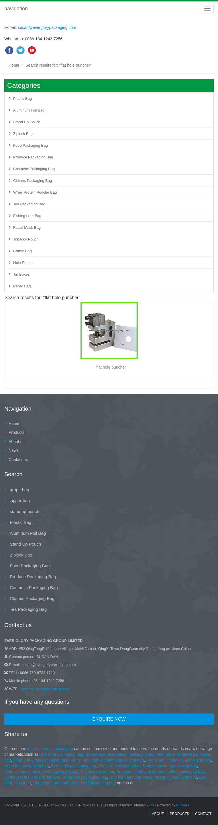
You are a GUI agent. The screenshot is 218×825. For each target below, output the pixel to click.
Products (16, 432)
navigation (16, 8)
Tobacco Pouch (26, 239)
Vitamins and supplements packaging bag (41, 771)
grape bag (19, 489)
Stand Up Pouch (26, 122)
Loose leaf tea (17, 777)
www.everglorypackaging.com (44, 689)
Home (14, 65)
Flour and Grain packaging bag (40, 760)
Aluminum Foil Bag (28, 110)
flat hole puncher (111, 367)
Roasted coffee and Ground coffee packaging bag (160, 771)
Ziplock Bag (23, 134)
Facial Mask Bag (27, 227)
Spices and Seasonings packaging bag (119, 754)
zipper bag (19, 500)
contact (203, 814)
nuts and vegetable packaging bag (113, 760)
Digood (181, 805)
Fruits (75, 760)
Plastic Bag (22, 98)
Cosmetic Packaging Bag (34, 169)
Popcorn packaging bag (119, 766)
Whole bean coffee (97, 771)
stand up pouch (24, 511)
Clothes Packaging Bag (32, 180)
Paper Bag (22, 286)
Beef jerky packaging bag (73, 766)
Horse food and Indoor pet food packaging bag (75, 783)
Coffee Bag (22, 251)
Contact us (18, 459)
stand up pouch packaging (49, 748)
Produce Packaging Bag (33, 157)
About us (16, 441)
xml (151, 805)
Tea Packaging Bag (29, 204)
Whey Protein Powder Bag (35, 192)
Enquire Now (108, 719)
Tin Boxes (21, 274)
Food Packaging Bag (30, 145)
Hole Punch (22, 263)
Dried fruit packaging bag (26, 766)
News (14, 450)
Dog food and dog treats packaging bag (144, 777)
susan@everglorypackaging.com (47, 27)
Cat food (189, 777)
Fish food (22, 783)
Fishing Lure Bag (27, 216)
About (158, 814)
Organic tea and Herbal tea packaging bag (69, 777)
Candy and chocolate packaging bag (178, 760)
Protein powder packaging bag (170, 766)
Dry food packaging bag (62, 754)
